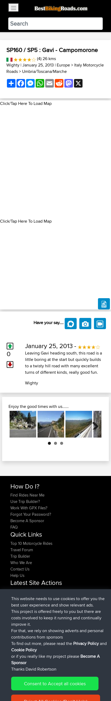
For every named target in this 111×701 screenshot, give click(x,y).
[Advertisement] (55, 162)
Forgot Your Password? (30, 514)
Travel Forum (21, 550)
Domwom (19, 611)
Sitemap (60, 680)
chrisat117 (18, 598)
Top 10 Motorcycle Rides (31, 543)
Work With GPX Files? (28, 508)
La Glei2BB (58, 630)
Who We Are (21, 562)
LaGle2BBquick (61, 617)
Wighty (12, 65)
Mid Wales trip (59, 598)
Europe (63, 65)
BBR (43, 591)
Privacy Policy (81, 680)
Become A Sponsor (27, 520)
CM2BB (54, 611)
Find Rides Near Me (27, 495)
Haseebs (18, 591)
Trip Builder (20, 556)
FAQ (14, 527)
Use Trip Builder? (25, 501)
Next (93, 424)
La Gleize (56, 636)
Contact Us (20, 569)
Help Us (17, 575)
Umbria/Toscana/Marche (44, 71)
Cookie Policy (16, 687)
